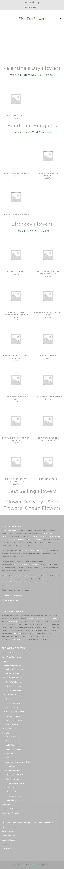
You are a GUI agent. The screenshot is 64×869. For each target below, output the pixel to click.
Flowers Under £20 (10, 653)
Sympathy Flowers (14, 720)
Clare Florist (11, 787)
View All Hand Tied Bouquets (32, 132)
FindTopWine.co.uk (11, 600)
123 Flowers (11, 758)
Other (8, 699)
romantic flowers (16, 539)
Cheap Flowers (8, 729)
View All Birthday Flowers (32, 231)
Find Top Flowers (10, 530)
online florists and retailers (34, 550)
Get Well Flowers (13, 682)
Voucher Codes (8, 840)
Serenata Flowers (13, 800)
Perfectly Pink (48, 479)
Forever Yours (16, 116)
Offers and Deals (9, 836)
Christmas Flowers (14, 678)
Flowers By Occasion (11, 665)
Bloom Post (11, 792)
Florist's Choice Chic (16, 173)
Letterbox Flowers (10, 813)
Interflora (39, 618)
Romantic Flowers (14, 673)
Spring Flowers (12, 724)
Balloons (6, 804)
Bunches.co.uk (12, 779)
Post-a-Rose (11, 736)
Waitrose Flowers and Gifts (18, 762)
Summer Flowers (13, 695)
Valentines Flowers (14, 669)
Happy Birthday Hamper (48, 397)
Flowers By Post (9, 809)
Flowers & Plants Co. (15, 783)
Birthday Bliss (16, 271)
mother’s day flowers (42, 536)
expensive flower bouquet (25, 565)
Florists (5, 733)
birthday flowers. (35, 539)
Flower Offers (8, 831)
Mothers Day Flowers (15, 712)
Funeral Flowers (13, 716)
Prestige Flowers (13, 749)
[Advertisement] (32, 44)
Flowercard (11, 766)
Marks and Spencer (53, 618)
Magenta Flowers (13, 770)
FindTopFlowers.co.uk (20, 582)
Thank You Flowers (14, 703)
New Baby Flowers (14, 690)
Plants (5, 661)
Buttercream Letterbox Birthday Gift (16, 315)
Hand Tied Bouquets (11, 657)
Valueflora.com (12, 745)
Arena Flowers (11, 621)
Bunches (30, 618)
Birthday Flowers (13, 686)
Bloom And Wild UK (14, 775)
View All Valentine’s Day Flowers (32, 75)
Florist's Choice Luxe (16, 214)
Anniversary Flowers (15, 707)
